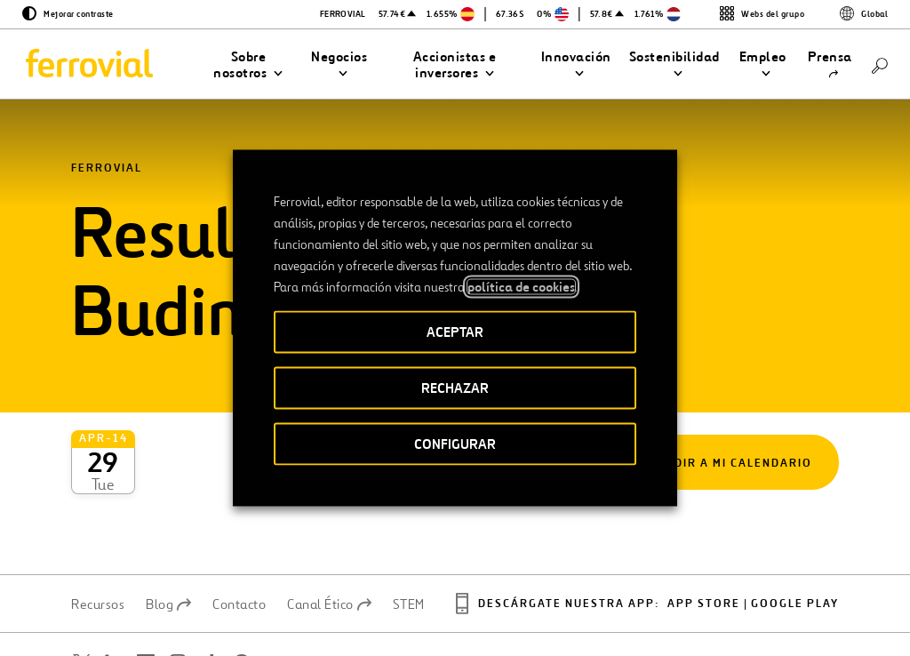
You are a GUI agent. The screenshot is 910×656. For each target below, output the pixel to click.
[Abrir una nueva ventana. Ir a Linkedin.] (113, 601)
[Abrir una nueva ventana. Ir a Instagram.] (177, 601)
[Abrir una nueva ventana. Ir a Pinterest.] (241, 601)
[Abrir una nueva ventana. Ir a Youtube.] (92, 622)
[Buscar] (880, 64)
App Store (703, 541)
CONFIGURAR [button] (455, 444)
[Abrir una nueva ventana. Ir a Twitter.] (81, 601)
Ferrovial (106, 168)
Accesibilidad (363, 606)
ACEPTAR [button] (455, 332)
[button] (248, 64)
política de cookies (521, 287)
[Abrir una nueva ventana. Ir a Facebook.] (145, 601)
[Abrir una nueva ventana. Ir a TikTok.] (209, 601)
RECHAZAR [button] (455, 388)
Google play (795, 541)
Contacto (239, 542)
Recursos (97, 542)
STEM (409, 542)
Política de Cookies (669, 613)
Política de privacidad (547, 613)
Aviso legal (451, 613)
